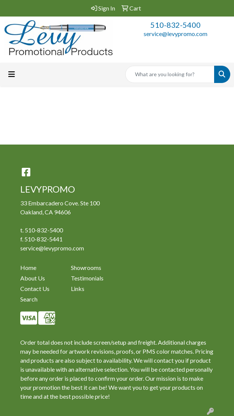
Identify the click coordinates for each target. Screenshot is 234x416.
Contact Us (35, 288)
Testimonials (87, 278)
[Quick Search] (169, 74)
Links (77, 288)
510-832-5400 (175, 24)
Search (29, 299)
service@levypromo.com (175, 33)
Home (28, 267)
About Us (32, 278)
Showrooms (86, 267)
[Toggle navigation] (12, 74)
